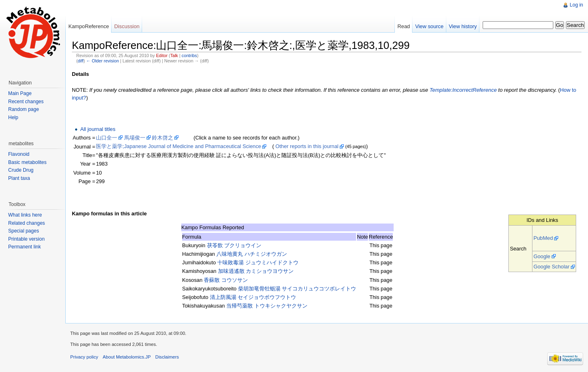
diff (80, 60)
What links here (25, 215)
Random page (23, 109)
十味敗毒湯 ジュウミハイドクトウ (257, 262)
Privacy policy (84, 356)
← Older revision (102, 60)
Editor (161, 55)
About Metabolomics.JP (127, 356)
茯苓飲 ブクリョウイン (234, 245)
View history (463, 26)
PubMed (543, 238)
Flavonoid (18, 154)
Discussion (127, 26)
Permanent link (24, 247)
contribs (189, 55)
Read (403, 26)
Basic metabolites (27, 162)
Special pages (23, 231)
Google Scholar (551, 267)
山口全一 (106, 138)
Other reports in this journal (307, 146)
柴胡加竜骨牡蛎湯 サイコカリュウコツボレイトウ (297, 289)
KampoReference (88, 26)
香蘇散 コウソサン (226, 280)
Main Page (19, 93)
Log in (576, 5)
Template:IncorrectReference (463, 90)
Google (541, 256)
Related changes (26, 223)
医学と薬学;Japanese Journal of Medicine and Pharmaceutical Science (178, 146)
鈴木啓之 (162, 138)
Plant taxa (19, 178)
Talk (174, 55)
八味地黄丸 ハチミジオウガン (251, 254)
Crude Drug (20, 170)
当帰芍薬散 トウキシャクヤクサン (266, 306)
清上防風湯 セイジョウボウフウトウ (253, 297)
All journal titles (97, 129)
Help (13, 117)
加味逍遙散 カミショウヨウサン (256, 271)
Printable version (26, 239)
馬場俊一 (134, 138)
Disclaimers (167, 356)
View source (429, 26)
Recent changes (26, 101)
